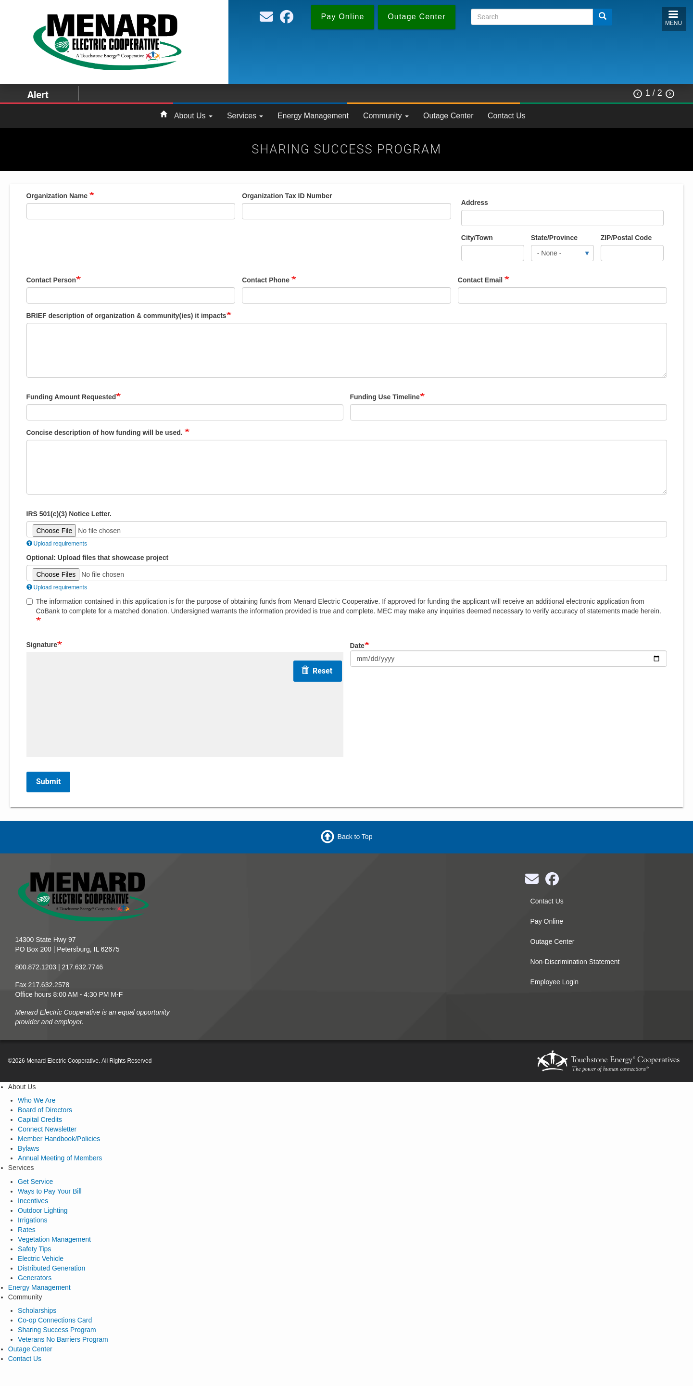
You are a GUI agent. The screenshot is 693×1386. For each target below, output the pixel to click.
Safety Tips (34, 1249)
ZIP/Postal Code (626, 238)
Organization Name (57, 196)
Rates (27, 1229)
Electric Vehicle (40, 1258)
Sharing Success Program (57, 1330)
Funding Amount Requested (71, 397)
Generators (34, 1278)
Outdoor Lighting (43, 1210)
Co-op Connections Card (55, 1320)
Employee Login (554, 982)
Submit (48, 781)
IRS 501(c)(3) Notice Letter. (69, 514)
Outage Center (448, 116)
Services (245, 116)
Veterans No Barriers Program (63, 1339)
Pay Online (546, 921)
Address (474, 202)
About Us (193, 116)
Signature (42, 644)
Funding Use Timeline (385, 397)
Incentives (33, 1201)
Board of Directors (45, 1110)
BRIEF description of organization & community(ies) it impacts (126, 315)
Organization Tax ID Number (287, 196)
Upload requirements (56, 543)
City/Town (477, 238)
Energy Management (313, 116)
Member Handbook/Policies (59, 1139)
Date (357, 645)
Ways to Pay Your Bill (50, 1191)
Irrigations (32, 1220)
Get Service (35, 1181)
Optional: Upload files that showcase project (97, 557)
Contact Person (51, 280)
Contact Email (481, 280)
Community (386, 116)
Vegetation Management (54, 1239)
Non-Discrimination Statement (575, 962)
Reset (316, 670)
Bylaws (28, 1148)
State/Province (554, 238)
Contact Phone (266, 280)
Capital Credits (40, 1119)
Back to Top (355, 836)
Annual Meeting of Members (60, 1158)
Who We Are (36, 1100)
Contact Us (507, 116)
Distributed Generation (51, 1268)
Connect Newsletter (47, 1129)
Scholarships (37, 1310)
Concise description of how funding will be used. (105, 432)
